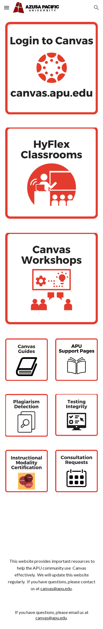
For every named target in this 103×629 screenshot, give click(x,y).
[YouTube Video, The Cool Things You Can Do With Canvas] (51, 524)
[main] (51, 575)
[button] (6, 7)
